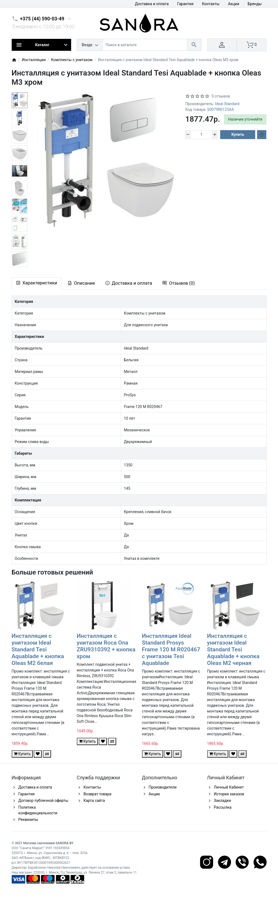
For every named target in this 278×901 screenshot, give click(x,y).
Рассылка (223, 807)
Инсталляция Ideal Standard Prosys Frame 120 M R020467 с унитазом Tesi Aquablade (171, 650)
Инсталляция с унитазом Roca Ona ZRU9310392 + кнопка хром (106, 646)
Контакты (210, 4)
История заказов (229, 794)
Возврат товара (98, 794)
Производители (163, 787)
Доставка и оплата (152, 4)
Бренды (255, 4)
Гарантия (185, 4)
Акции (233, 4)
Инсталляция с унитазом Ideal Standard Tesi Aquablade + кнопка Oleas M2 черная (233, 650)
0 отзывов (220, 96)
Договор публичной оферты (43, 800)
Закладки (222, 800)
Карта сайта (94, 800)
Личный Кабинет (229, 787)
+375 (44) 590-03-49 (42, 18)
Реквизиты (28, 819)
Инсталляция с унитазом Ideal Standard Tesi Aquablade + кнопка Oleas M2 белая (38, 650)
